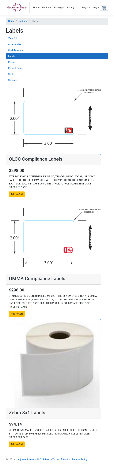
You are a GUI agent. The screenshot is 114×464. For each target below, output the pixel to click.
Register (86, 7)
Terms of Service (61, 459)
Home (36, 7)
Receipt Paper (15, 68)
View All (12, 38)
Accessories (14, 44)
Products (46, 7)
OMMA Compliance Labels (37, 278)
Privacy (70, 7)
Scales (11, 74)
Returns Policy (79, 459)
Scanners (13, 80)
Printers (12, 62)
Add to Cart (17, 194)
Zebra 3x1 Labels (27, 412)
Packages (59, 7)
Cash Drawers (15, 50)
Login (96, 7)
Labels (11, 56)
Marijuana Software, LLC (28, 459)
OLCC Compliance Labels (35, 159)
